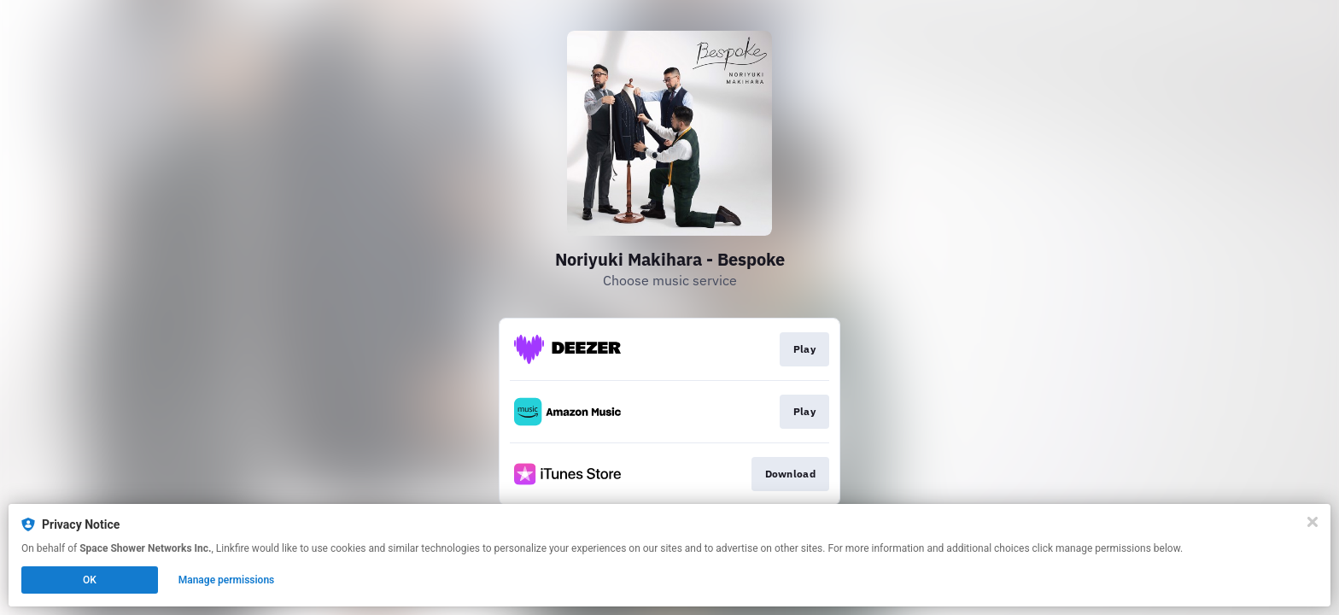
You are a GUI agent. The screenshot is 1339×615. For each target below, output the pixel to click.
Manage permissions (226, 580)
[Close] (1312, 522)
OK (89, 580)
